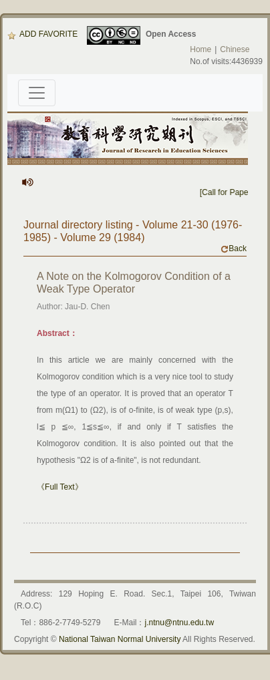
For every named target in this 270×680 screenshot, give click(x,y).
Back (234, 248)
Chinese (234, 49)
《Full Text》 (59, 487)
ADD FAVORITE (42, 34)
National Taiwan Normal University (120, 639)
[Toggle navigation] (36, 92)
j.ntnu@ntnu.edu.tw (179, 622)
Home (200, 49)
